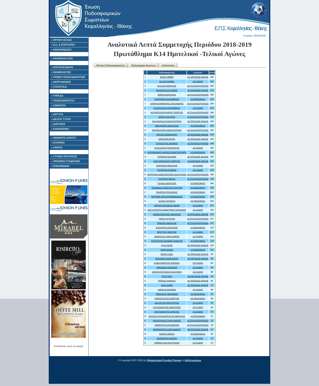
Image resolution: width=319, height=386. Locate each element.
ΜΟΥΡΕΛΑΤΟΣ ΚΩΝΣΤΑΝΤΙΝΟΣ (167, 130)
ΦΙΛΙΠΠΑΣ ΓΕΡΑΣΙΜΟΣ (166, 192)
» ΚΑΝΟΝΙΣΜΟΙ (60, 129)
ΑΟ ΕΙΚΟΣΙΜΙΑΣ (198, 99)
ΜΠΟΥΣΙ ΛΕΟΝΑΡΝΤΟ (167, 135)
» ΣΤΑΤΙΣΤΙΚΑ (59, 86)
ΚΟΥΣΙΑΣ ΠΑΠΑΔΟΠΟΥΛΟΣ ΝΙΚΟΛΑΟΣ (167, 316)
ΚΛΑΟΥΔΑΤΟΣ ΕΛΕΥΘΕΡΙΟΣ (167, 108)
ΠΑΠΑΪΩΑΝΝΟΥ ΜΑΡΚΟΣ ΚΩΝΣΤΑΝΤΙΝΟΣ (167, 152)
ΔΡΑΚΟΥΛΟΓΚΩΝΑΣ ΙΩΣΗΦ (167, 205)
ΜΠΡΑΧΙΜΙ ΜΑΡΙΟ (167, 139)
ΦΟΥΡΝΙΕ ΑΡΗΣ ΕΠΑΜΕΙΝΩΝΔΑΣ (167, 197)
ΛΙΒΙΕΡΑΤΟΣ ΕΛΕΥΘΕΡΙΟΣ (166, 325)
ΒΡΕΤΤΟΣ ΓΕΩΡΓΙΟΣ (167, 232)
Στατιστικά (168, 65)
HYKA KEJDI (167, 245)
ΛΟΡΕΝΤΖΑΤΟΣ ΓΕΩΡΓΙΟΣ (166, 298)
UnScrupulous (193, 360)
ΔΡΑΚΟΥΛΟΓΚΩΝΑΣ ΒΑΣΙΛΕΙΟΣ (166, 272)
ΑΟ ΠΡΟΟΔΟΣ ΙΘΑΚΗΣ (197, 77)
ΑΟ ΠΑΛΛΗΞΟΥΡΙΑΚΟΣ (198, 86)
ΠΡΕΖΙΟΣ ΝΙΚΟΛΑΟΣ (167, 223)
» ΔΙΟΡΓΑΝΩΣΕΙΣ (61, 82)
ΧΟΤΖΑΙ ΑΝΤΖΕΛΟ (166, 201)
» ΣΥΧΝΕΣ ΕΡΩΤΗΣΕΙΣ (64, 156)
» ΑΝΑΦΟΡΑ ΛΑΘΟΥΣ (63, 137)
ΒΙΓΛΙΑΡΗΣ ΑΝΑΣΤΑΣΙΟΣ (167, 259)
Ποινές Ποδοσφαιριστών (110, 65)
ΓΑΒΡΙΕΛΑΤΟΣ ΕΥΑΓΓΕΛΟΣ (166, 343)
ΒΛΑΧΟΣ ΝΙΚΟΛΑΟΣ (167, 86)
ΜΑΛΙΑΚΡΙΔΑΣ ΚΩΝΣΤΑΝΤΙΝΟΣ (166, 121)
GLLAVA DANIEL (166, 81)
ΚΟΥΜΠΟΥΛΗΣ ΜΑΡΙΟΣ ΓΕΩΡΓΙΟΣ (167, 112)
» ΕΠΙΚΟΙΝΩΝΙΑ (60, 166)
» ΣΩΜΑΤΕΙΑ (58, 105)
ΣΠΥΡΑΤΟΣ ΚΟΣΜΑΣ (167, 170)
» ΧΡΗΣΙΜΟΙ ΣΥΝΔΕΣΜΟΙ (65, 161)
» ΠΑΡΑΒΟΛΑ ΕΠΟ (62, 58)
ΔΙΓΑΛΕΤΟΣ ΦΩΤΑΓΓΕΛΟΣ (167, 303)
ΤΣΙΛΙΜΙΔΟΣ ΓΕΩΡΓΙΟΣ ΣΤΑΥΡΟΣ (166, 188)
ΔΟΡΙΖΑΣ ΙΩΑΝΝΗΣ (167, 290)
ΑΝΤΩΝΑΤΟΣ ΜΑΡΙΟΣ (167, 338)
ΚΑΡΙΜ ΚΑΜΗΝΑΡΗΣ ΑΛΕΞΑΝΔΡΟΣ (166, 104)
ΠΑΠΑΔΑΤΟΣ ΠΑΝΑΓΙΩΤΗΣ (166, 148)
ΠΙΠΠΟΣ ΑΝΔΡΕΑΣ (167, 281)
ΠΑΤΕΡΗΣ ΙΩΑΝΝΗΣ (167, 157)
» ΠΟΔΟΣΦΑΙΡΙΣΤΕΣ (63, 100)
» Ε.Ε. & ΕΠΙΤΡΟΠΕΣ (63, 44)
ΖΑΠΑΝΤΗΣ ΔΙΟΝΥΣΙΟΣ (167, 228)
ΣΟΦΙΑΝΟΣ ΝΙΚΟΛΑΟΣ (166, 166)
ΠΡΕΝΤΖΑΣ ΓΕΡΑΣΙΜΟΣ (167, 294)
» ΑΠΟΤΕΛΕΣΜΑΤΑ (62, 67)
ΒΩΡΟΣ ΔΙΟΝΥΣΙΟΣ (167, 95)
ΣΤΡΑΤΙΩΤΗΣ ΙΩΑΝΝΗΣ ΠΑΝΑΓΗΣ (167, 241)
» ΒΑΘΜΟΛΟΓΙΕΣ (61, 72)
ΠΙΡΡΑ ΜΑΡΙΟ (166, 250)
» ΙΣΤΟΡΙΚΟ (57, 142)
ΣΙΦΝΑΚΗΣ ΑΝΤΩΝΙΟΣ (166, 267)
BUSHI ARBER (167, 77)
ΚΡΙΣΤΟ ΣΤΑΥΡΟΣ (167, 117)
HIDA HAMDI (167, 285)
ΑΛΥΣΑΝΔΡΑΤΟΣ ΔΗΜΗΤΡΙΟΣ (167, 307)
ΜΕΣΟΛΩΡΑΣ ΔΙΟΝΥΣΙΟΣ (167, 126)
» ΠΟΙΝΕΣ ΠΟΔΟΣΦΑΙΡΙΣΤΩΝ (68, 77)
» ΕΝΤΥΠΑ (57, 114)
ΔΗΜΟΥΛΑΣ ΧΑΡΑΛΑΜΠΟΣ (166, 236)
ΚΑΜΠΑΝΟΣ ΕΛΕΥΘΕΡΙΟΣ (167, 99)
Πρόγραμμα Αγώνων (143, 65)
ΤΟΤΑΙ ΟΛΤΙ (166, 276)
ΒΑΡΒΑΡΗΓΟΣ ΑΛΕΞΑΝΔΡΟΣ (167, 329)
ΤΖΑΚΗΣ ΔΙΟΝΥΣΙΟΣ (166, 183)
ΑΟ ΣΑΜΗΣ (198, 81)
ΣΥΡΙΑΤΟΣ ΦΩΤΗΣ (166, 179)
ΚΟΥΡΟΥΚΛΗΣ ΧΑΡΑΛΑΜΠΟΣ (167, 321)
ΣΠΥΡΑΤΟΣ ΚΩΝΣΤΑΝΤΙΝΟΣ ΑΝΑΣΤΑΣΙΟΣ (166, 174)
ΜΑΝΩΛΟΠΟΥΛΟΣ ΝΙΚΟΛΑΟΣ (167, 214)
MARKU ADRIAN (167, 334)
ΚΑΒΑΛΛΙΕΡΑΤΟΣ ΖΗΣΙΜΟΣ (167, 263)
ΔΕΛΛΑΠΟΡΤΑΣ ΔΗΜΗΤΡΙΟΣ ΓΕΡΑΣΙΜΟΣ (167, 210)
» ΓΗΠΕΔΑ (57, 95)
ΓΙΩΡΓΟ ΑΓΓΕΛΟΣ (167, 219)
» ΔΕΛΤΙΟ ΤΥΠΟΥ (61, 119)
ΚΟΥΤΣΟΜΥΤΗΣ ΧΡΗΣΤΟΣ (166, 312)
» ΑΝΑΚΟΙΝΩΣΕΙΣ (61, 49)
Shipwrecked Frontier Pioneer (164, 360)
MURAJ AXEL (167, 254)
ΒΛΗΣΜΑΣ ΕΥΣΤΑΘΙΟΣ (166, 90)
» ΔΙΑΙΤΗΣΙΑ (58, 124)
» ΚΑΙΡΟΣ (56, 147)
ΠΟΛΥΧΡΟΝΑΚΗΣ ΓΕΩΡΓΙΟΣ (167, 161)
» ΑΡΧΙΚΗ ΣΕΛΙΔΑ (61, 40)
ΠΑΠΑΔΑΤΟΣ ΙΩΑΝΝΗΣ (167, 143)
